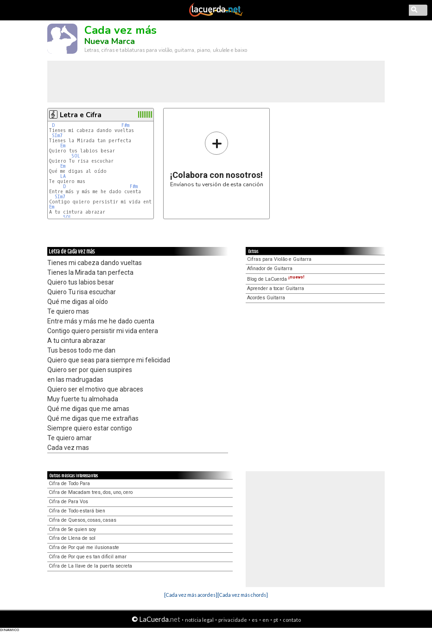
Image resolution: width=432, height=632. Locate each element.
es (255, 620)
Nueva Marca (109, 41)
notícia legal (199, 620)
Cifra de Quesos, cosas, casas (82, 520)
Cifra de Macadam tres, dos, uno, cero (91, 492)
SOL (75, 156)
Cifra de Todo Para (69, 483)
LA (63, 176)
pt (275, 620)
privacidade (232, 620)
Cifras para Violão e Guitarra (279, 259)
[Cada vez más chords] (242, 595)
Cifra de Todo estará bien (77, 511)
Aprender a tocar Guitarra (275, 288)
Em (62, 146)
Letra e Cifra (81, 115)
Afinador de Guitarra (269, 268)
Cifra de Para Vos (68, 502)
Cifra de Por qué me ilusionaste (84, 547)
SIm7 (57, 136)
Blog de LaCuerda (276, 279)
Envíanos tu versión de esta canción (216, 159)
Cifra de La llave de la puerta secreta (90, 566)
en (265, 620)
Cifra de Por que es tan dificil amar (88, 557)
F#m (125, 125)
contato (292, 620)
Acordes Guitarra (266, 298)
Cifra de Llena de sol (72, 538)
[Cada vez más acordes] (190, 595)
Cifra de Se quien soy (72, 529)
